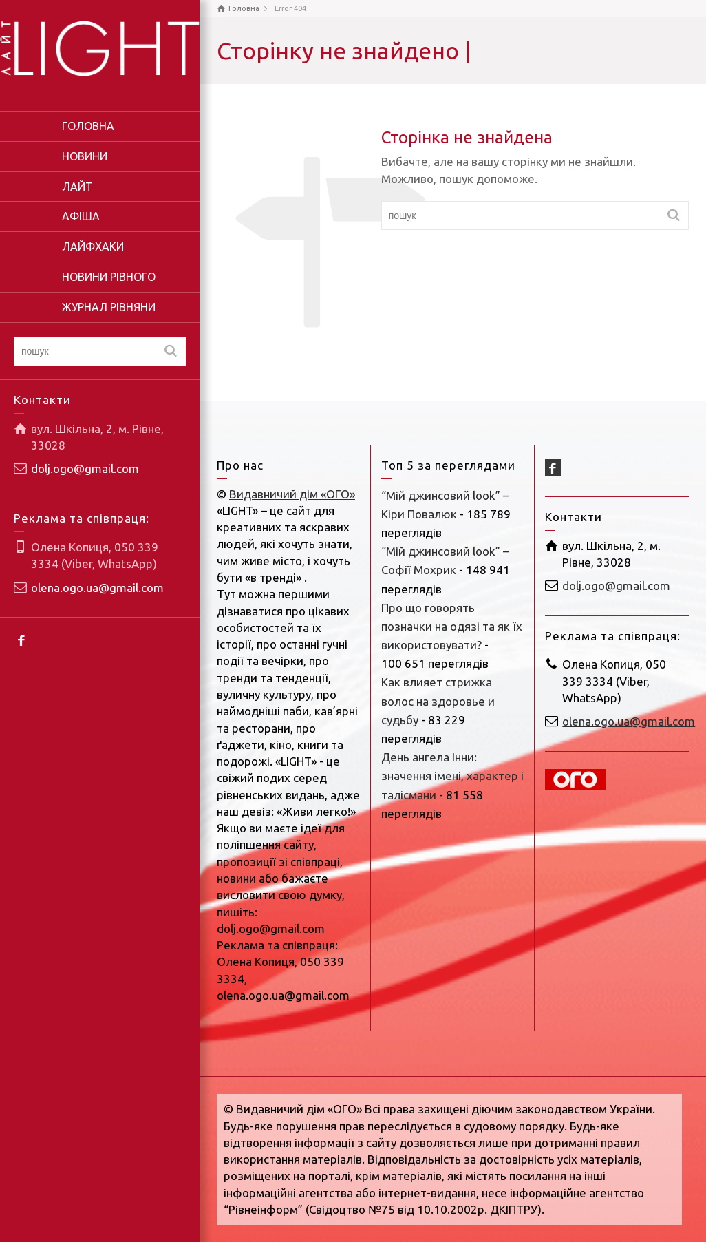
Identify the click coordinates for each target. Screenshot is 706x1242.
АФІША (81, 216)
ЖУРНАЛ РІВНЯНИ (109, 307)
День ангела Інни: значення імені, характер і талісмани (452, 775)
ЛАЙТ (77, 186)
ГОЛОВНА (88, 126)
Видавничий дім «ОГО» (292, 494)
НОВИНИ (84, 156)
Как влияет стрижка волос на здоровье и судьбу (438, 700)
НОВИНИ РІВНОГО (109, 277)
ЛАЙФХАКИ (93, 246)
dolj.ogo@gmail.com (85, 468)
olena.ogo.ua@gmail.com (97, 587)
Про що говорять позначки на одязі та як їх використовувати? (451, 626)
